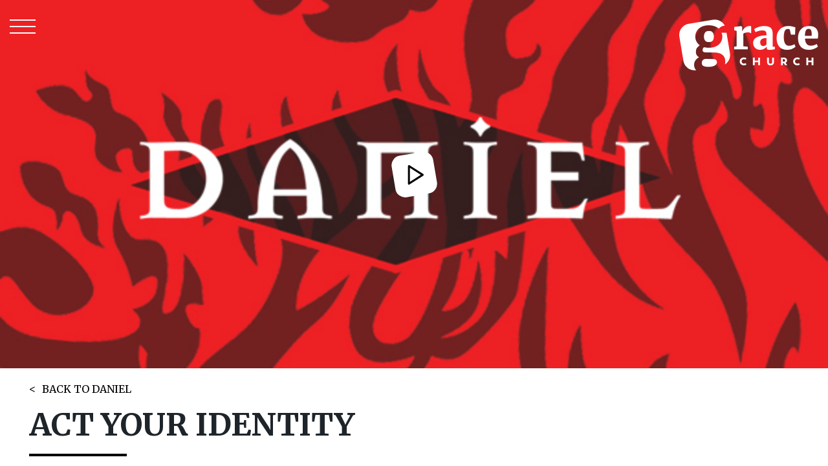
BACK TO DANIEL (86, 389)
